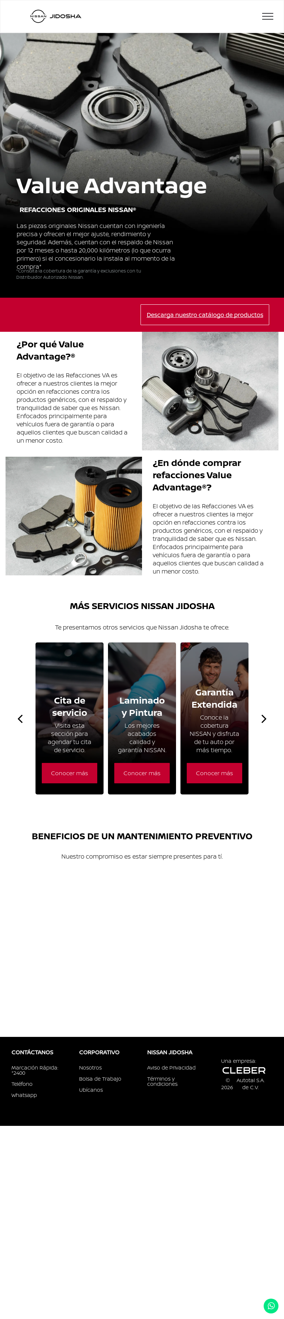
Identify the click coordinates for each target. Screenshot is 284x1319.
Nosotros (90, 1067)
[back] (19, 718)
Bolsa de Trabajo (100, 1078)
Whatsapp (24, 1094)
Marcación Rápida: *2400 (34, 1070)
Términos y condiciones (162, 1081)
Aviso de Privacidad (171, 1067)
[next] (264, 718)
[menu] (267, 16)
